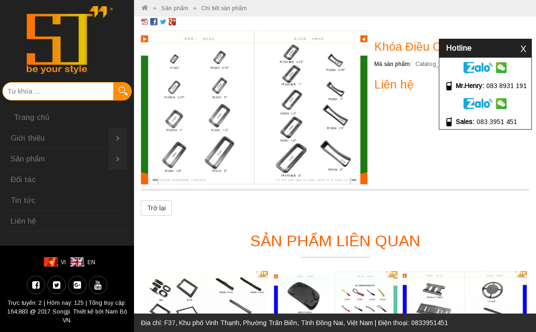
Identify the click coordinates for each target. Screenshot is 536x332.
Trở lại (156, 208)
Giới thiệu (69, 138)
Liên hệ (23, 221)
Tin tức (23, 200)
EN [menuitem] (91, 262)
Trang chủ (31, 117)
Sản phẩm (69, 159)
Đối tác (23, 179)
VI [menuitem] (63, 262)
